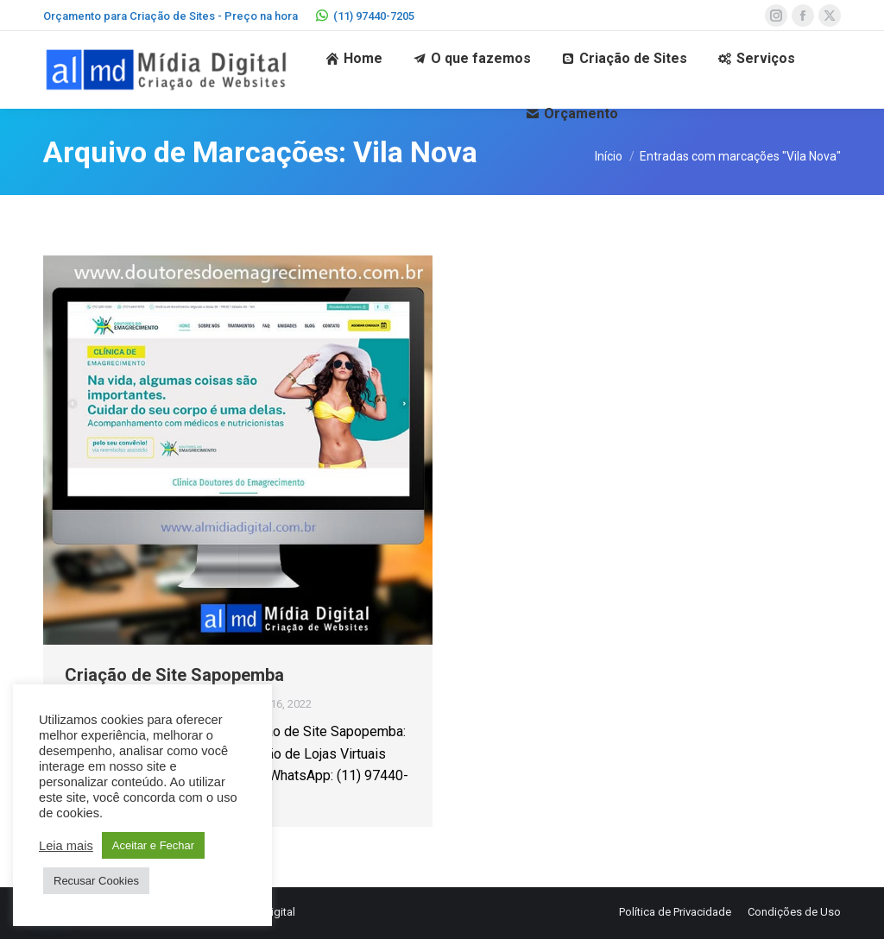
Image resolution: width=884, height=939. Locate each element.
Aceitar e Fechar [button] (153, 845)
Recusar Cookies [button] (96, 880)
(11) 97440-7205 (364, 16)
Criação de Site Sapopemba (174, 675)
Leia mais (66, 846)
